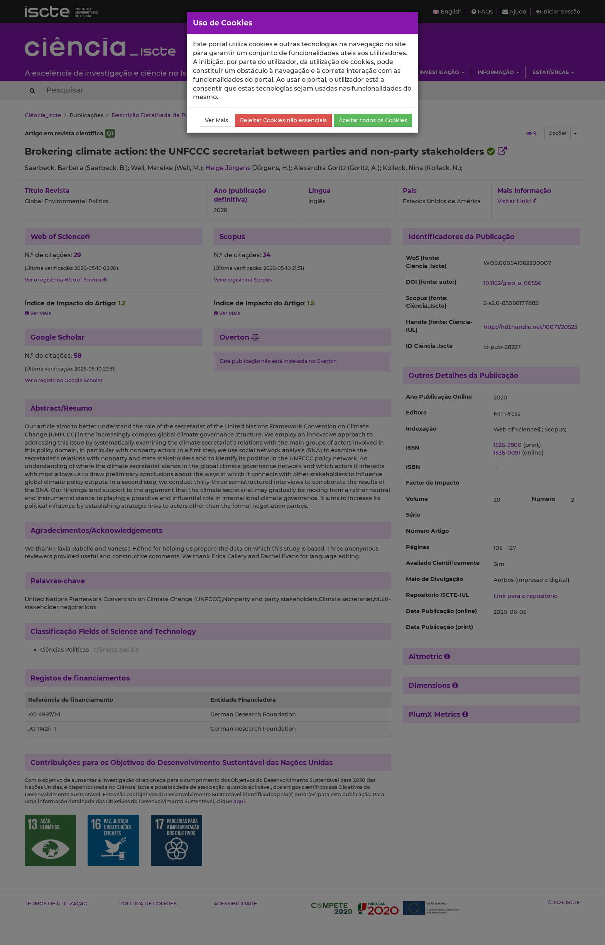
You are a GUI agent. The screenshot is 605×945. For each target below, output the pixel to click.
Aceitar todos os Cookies (373, 120)
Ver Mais (216, 120)
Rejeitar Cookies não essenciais (283, 120)
